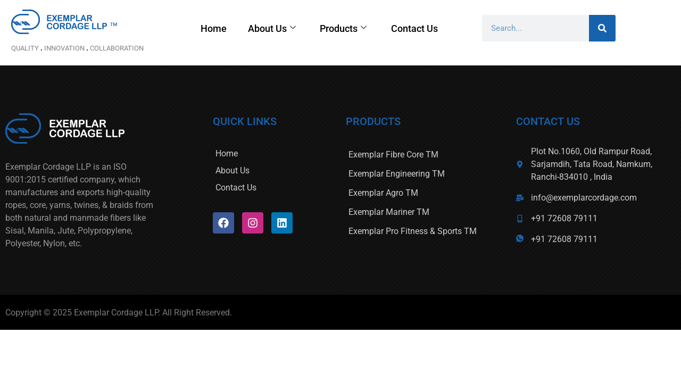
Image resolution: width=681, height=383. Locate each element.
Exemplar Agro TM (383, 193)
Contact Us (441, 28)
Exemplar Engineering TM (396, 174)
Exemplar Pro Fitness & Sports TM (412, 231)
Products (369, 28)
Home (240, 28)
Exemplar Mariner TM (388, 212)
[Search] (628, 28)
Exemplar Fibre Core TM (393, 154)
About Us (298, 28)
